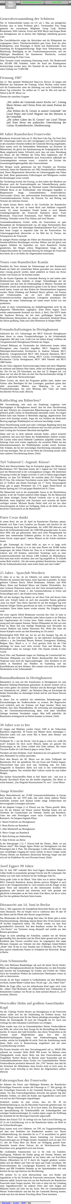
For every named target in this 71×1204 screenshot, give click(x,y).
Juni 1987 (56, 2)
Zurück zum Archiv (32, 2)
